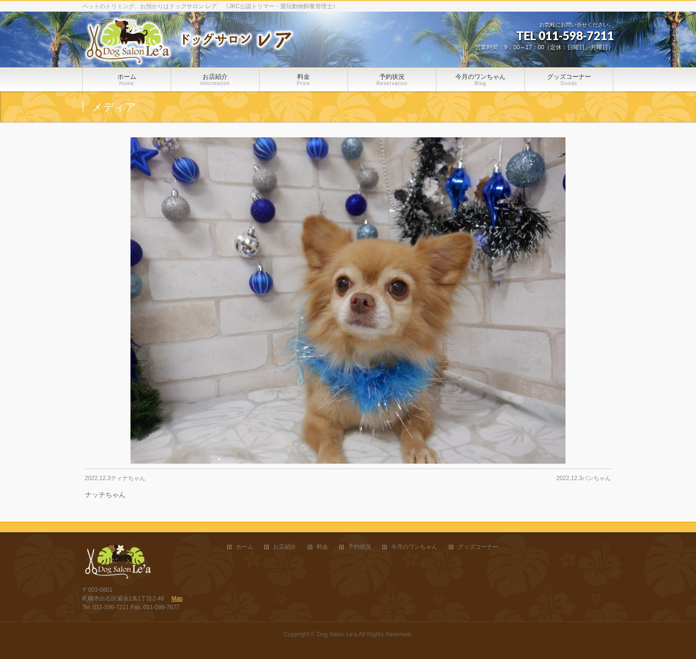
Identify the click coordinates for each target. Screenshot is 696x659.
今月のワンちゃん (414, 547)
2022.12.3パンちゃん (583, 478)
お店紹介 (284, 547)
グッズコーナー (478, 547)
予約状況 (359, 547)
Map (177, 598)
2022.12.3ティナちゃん (115, 478)
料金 (322, 547)
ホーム (244, 547)
